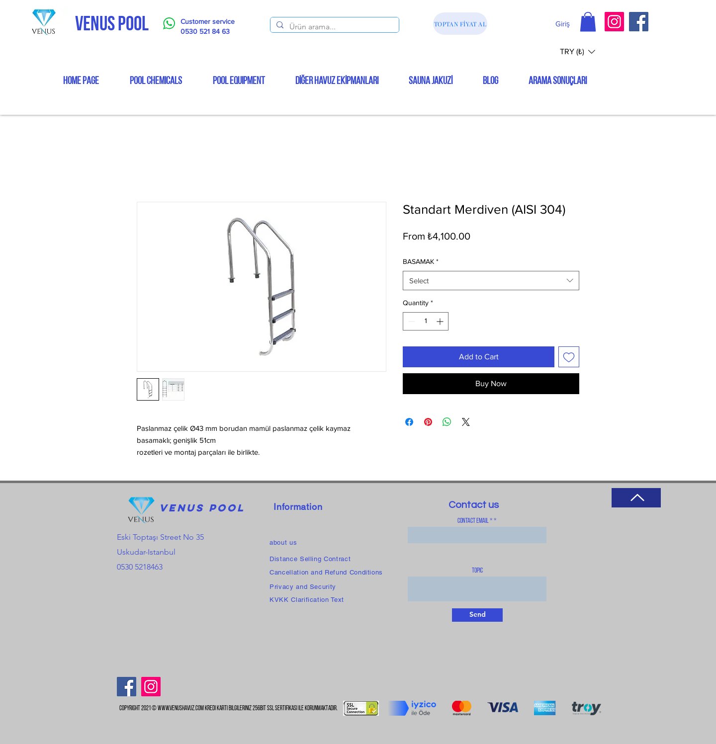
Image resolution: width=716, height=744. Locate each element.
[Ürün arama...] (333, 26)
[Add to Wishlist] (568, 356)
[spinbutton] (426, 321)
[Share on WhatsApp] (447, 422)
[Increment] (441, 321)
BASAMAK (421, 261)
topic (477, 571)
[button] (588, 21)
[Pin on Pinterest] (428, 422)
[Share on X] (466, 422)
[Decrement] (410, 321)
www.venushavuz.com (181, 708)
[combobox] (491, 280)
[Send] (477, 615)
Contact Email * (475, 521)
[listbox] (577, 51)
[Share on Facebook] (409, 422)
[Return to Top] (636, 497)
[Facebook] (638, 21)
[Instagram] (614, 21)
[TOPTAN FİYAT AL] (460, 23)
